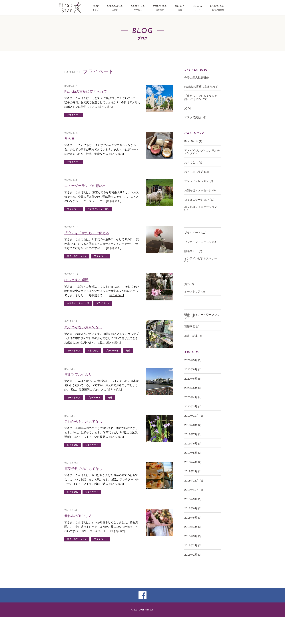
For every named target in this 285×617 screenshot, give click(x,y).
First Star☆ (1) (193, 141)
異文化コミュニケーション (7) (200, 208)
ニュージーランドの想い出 (85, 186)
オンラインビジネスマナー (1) (200, 259)
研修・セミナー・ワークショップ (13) (202, 316)
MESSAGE (115, 8)
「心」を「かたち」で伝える (86, 233)
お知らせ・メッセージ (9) (200, 190)
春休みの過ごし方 (78, 516)
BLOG (197, 8)
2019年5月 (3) (192, 452)
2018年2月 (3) (192, 545)
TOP (95, 8)
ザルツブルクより (78, 374)
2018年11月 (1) (193, 480)
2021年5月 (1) (192, 360)
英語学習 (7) (191, 326)
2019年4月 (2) (192, 462)
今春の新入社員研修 (196, 77)
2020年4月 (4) (192, 397)
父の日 (69, 139)
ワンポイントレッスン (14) (200, 241)
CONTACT (218, 8)
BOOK (180, 8)
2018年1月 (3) (192, 554)
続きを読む (105, 106)
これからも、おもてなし (83, 421)
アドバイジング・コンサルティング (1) (202, 152)
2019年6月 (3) (192, 443)
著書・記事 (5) (193, 335)
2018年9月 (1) (192, 499)
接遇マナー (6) (193, 251)
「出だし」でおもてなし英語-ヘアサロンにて (200, 97)
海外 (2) (189, 284)
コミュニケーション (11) (199, 199)
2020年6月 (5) (192, 378)
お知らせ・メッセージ (78, 303)
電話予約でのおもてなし (83, 469)
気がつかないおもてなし (83, 327)
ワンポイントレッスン (98, 209)
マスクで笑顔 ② (195, 117)
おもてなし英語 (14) (196, 171)
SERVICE (138, 8)
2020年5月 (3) (192, 388)
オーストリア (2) (194, 291)
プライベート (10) (195, 232)
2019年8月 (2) (192, 425)
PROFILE (160, 8)
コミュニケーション (77, 256)
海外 (128, 350)
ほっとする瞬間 (76, 280)
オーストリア (73, 350)
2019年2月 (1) (192, 471)
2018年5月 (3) (192, 517)
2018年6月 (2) (192, 508)
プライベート (73, 115)
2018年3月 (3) (192, 536)
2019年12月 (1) (193, 415)
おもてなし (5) (193, 162)
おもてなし (92, 350)
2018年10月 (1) (193, 489)
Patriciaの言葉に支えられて (85, 91)
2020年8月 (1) (192, 369)
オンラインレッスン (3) (198, 181)
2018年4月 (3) (192, 526)
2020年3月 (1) (192, 406)
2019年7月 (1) (192, 434)
